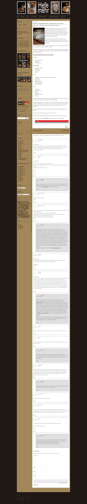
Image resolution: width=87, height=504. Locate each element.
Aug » (21, 134)
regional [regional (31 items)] (19, 212)
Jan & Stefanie (22, 499)
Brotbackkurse (34, 16)
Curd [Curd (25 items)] (24, 204)
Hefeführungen (39, 302)
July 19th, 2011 (36, 419)
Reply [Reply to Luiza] (35, 333)
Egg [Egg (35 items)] (28, 204)
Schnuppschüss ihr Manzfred (23, 158)
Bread (36, 25)
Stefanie (42, 295)
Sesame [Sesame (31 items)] (26, 212)
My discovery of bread (21, 171)
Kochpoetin (20, 152)
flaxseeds (40, 25)
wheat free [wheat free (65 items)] (25, 216)
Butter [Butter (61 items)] (19, 202)
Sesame (51, 25)
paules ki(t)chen (20, 175)
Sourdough (53, 25)
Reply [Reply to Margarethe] (35, 152)
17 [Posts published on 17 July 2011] (29, 130)
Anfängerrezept (46, 186)
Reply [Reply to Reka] (35, 431)
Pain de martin (20, 173)
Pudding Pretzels (66, 130)
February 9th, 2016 (37, 255)
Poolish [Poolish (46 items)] (25, 208)
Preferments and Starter (53, 16)
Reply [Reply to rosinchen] (35, 377)
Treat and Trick (41, 393)
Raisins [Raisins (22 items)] (24, 211)
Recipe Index (63, 16)
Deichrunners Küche (21, 143)
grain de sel (20, 148)
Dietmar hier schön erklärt (43, 313)
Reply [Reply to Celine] (35, 175)
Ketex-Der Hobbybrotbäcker (22, 151)
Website (34, 475)
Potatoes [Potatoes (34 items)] (22, 210)
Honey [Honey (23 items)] (29, 205)
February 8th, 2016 (37, 273)
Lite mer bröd (20, 170)
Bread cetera (20, 167)
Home (18, 16)
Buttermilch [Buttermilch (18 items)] (22, 202)
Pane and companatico (22, 174)
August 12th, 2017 (37, 157)
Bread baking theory (43, 16)
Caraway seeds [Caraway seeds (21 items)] (26, 202)
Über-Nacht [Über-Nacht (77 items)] (25, 217)
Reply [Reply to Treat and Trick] (35, 401)
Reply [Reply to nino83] (35, 268)
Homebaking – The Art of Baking (23, 150)
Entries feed (20, 225)
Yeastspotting (46, 118)
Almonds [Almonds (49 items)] (19, 201)
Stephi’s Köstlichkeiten (21, 159)
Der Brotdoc (20, 144)
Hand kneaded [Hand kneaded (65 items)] (24, 205)
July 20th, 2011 (39, 436)
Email (34, 471)
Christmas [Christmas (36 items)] (28, 203)
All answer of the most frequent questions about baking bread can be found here (23, 33)
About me (22, 16)
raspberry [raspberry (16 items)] (27, 211)
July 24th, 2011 (36, 394)
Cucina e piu (20, 142)
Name (34, 467)
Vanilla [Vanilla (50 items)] (26, 215)
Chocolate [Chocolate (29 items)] (24, 203)
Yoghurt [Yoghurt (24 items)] (21, 217)
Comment (35, 455)
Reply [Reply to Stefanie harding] (35, 201)
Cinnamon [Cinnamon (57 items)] (20, 204)
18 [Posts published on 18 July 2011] (17, 131)
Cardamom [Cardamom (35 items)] (19, 203)
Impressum (18, 495)
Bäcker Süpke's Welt (21, 166)
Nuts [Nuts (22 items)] (26, 206)
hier (53, 241)
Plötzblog (19, 155)
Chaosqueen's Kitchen (21, 169)
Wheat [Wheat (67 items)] (20, 216)
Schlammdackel (20, 178)
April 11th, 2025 (37, 140)
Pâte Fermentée (36, 65)
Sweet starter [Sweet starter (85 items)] (21, 215)
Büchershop (23, 111)
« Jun (18, 134)
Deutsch (66, 127)
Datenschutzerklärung (63, 482)
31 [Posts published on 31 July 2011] (29, 133)
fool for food (20, 147)
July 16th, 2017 (36, 194)
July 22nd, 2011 (36, 405)
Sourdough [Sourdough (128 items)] (21, 213)
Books (28, 16)
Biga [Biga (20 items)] (28, 201)
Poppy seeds (48, 25)
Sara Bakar (19, 156)
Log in (19, 224)
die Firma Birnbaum (56, 247)
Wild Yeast (19, 180)
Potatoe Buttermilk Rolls (37, 130)
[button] (37, 121)
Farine (19, 146)
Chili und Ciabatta (21, 141)
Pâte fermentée (44, 25)
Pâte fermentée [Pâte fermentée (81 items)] (21, 210)
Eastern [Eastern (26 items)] (26, 204)
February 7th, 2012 (37, 365)
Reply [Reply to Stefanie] (37, 189)
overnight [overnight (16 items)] (21, 208)
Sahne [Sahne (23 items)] (24, 212)
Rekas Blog (20, 177)
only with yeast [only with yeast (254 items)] (23, 207)
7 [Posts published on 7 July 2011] (23, 129)
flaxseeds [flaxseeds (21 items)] (18, 205)
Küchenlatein (20, 154)
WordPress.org (20, 228)
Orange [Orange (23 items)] (18, 208)
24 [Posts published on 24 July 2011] (29, 131)
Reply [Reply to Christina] (35, 414)
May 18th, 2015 (36, 327)
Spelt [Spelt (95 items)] (26, 213)
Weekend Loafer (20, 179)
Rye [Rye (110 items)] (22, 212)
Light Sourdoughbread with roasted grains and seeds (48, 23)
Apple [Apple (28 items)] (26, 201)
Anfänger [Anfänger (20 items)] (23, 201)
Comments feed (20, 226)
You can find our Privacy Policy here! (23, 40)
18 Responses (57, 25)
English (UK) (24, 24)
